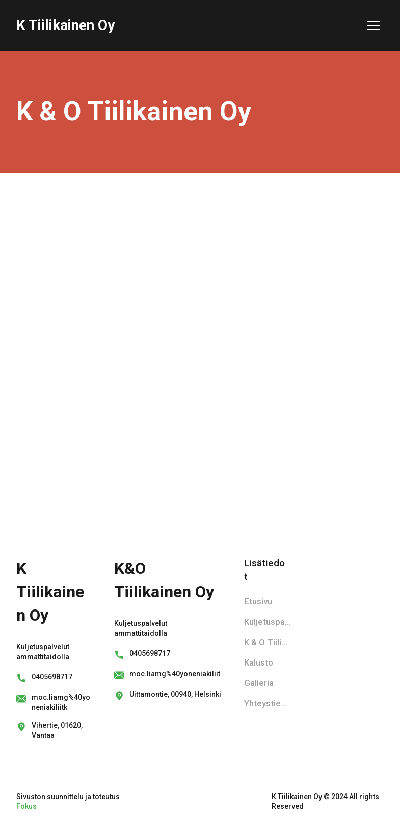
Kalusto (258, 662)
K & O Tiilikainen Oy (267, 642)
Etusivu (258, 601)
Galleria (259, 683)
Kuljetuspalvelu (267, 622)
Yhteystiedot (267, 703)
